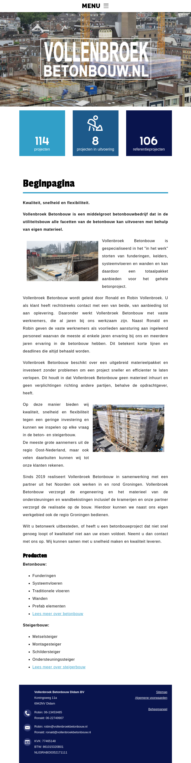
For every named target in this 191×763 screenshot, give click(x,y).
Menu (91, 6)
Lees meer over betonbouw (57, 614)
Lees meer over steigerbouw (59, 667)
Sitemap (161, 692)
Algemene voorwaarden (151, 697)
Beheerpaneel (157, 709)
